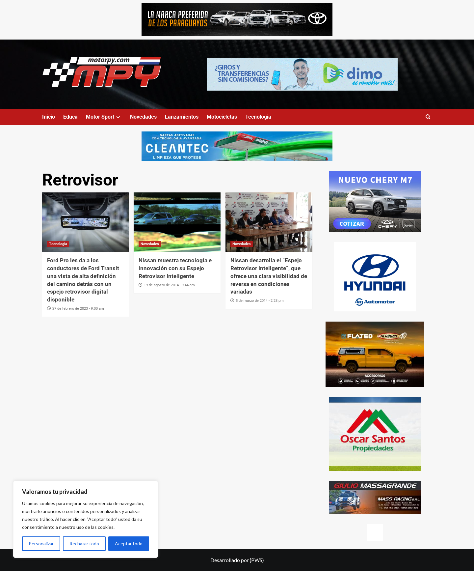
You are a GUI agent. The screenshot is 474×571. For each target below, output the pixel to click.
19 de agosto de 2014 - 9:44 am (169, 285)
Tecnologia (258, 117)
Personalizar (41, 543)
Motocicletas (222, 117)
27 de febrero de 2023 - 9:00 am (78, 308)
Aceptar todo (129, 543)
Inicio (48, 117)
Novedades (143, 117)
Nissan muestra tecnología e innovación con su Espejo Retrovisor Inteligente (175, 268)
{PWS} (257, 560)
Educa (70, 117)
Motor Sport (104, 117)
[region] (85, 519)
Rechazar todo (84, 543)
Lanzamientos (181, 117)
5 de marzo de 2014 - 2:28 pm (260, 301)
